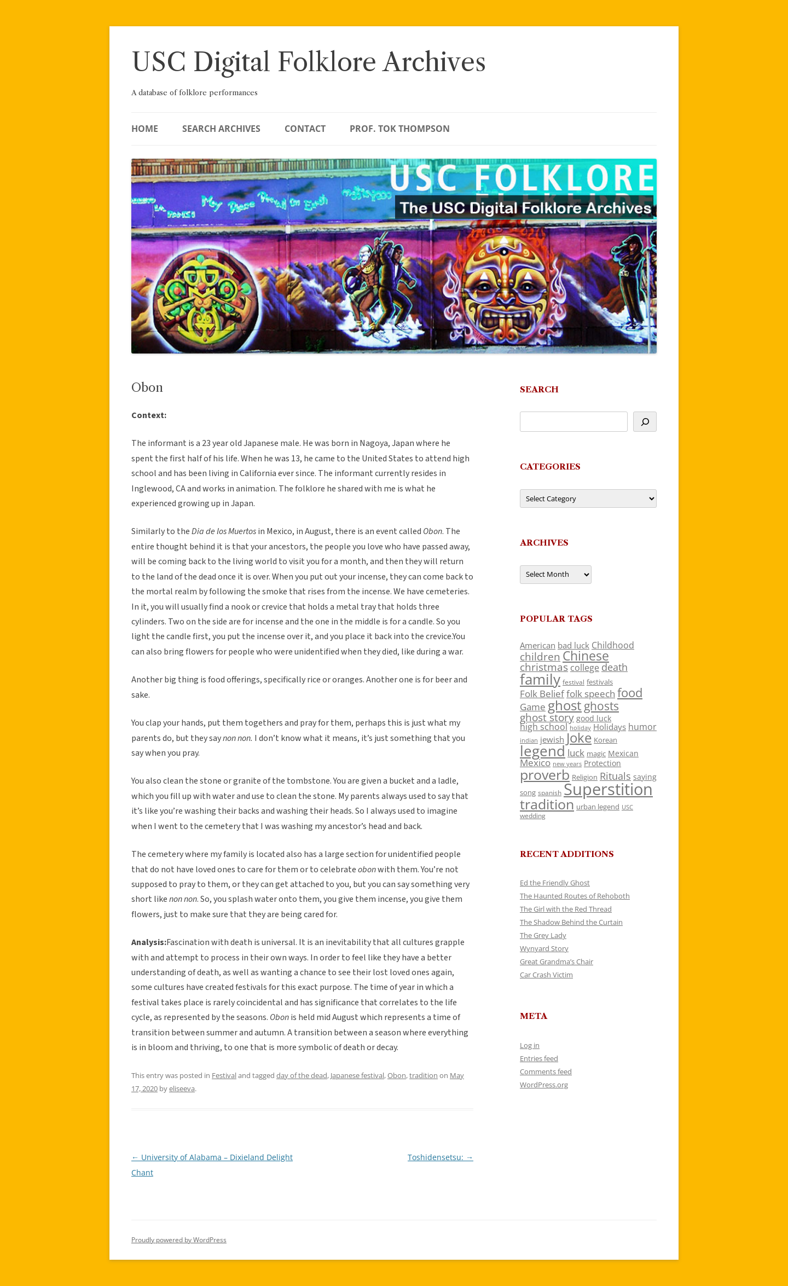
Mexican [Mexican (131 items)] (623, 753)
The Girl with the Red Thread (566, 909)
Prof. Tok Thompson (400, 129)
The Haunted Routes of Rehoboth (575, 896)
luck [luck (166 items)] (575, 752)
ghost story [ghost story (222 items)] (547, 717)
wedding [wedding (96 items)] (533, 815)
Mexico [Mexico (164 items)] (535, 762)
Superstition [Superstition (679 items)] (608, 789)
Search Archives (221, 129)
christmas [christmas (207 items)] (544, 667)
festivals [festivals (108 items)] (600, 682)
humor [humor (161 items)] (642, 727)
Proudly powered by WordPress (179, 1239)
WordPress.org (544, 1085)
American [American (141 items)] (537, 645)
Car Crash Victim (546, 975)
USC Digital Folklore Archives (308, 62)
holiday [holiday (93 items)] (580, 727)
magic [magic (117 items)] (596, 753)
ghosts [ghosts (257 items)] (601, 706)
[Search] (645, 422)
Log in (530, 1045)
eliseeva (182, 1088)
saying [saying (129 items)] (645, 777)
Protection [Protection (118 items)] (602, 763)
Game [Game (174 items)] (533, 706)
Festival (224, 1075)
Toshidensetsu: (440, 1157)
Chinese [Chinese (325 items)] (586, 655)
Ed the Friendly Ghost (555, 883)
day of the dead (301, 1075)
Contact (305, 129)
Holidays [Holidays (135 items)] (609, 726)
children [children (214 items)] (540, 657)
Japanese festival (357, 1075)
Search (539, 389)
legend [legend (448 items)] (542, 751)
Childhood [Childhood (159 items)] (613, 645)
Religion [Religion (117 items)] (585, 777)
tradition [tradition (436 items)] (547, 804)
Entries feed (539, 1058)
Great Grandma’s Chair (556, 961)
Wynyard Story (544, 948)
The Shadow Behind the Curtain (571, 922)
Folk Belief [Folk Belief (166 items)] (542, 693)
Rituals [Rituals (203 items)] (615, 776)
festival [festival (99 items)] (573, 681)
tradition (423, 1075)
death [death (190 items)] (614, 667)
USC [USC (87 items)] (627, 807)
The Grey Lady (543, 935)
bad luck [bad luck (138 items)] (573, 645)
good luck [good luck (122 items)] (593, 718)
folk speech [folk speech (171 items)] (590, 693)
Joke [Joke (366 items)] (579, 737)
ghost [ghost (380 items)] (565, 705)
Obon (396, 1075)
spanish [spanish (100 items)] (549, 792)
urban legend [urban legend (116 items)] (597, 807)
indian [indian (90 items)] (529, 740)
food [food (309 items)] (629, 692)
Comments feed (546, 1071)
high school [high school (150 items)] (543, 727)
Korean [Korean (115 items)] (605, 740)
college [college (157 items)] (584, 668)
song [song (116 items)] (528, 792)
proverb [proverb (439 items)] (545, 774)
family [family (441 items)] (540, 679)
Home (144, 129)
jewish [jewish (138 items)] (552, 739)
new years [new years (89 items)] (567, 764)
